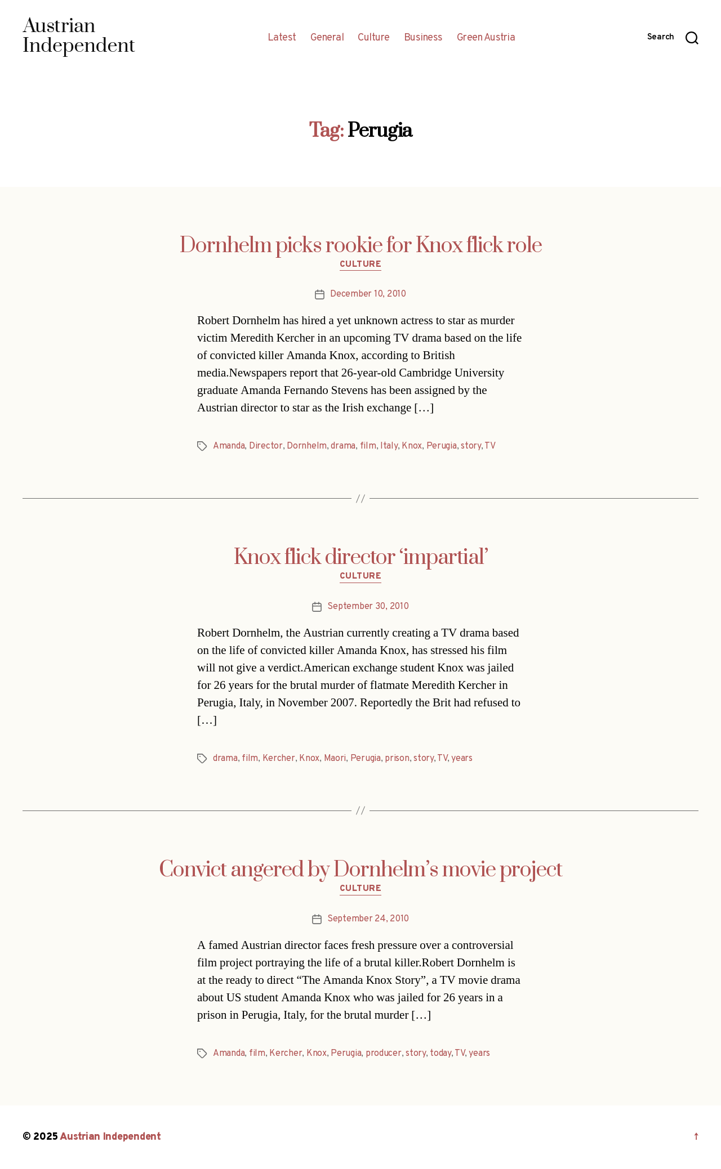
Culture (374, 38)
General (327, 38)
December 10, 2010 (368, 294)
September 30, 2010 (367, 606)
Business (423, 38)
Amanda (228, 446)
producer (384, 1053)
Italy (389, 446)
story (471, 446)
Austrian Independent (110, 1137)
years (462, 758)
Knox (412, 446)
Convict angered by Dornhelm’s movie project (360, 870)
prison (397, 758)
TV (489, 446)
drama (343, 446)
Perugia (441, 446)
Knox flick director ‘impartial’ (361, 557)
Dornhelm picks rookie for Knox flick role (361, 245)
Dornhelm (307, 446)
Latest (282, 38)
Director (266, 446)
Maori (335, 758)
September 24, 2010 (368, 919)
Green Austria (486, 38)
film (368, 446)
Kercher (278, 758)
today (440, 1053)
